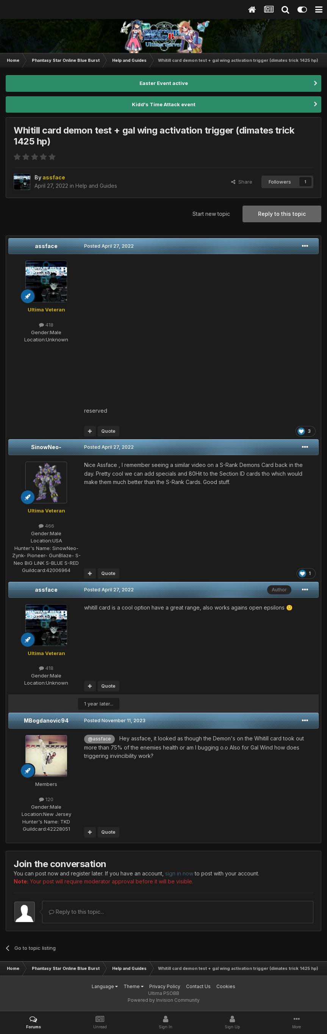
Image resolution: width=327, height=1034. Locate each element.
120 (46, 799)
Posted (109, 246)
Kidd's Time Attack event (164, 104)
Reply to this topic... (76, 911)
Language (105, 986)
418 (46, 325)
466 (46, 526)
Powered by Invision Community (164, 1000)
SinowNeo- (46, 447)
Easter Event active (163, 83)
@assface (99, 739)
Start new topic (211, 214)
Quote (108, 431)
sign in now (179, 873)
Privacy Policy (164, 986)
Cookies (225, 986)
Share (241, 182)
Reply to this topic (282, 214)
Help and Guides (96, 185)
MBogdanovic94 (46, 720)
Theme (134, 986)
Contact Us (198, 986)
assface (46, 246)
